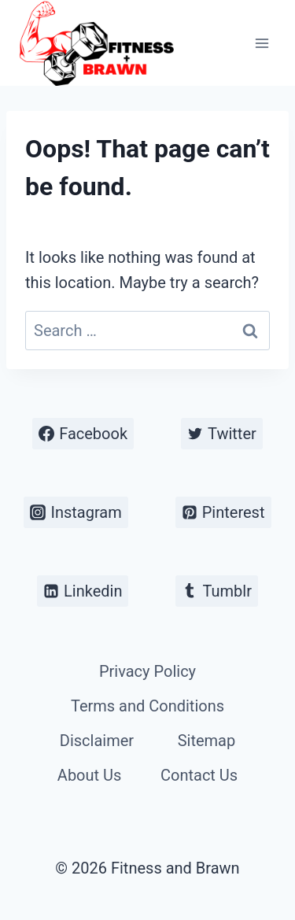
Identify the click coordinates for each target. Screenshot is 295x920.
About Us (89, 775)
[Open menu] (261, 43)
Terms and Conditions (147, 705)
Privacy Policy (147, 671)
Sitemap (207, 740)
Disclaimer (97, 740)
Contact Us (199, 775)
